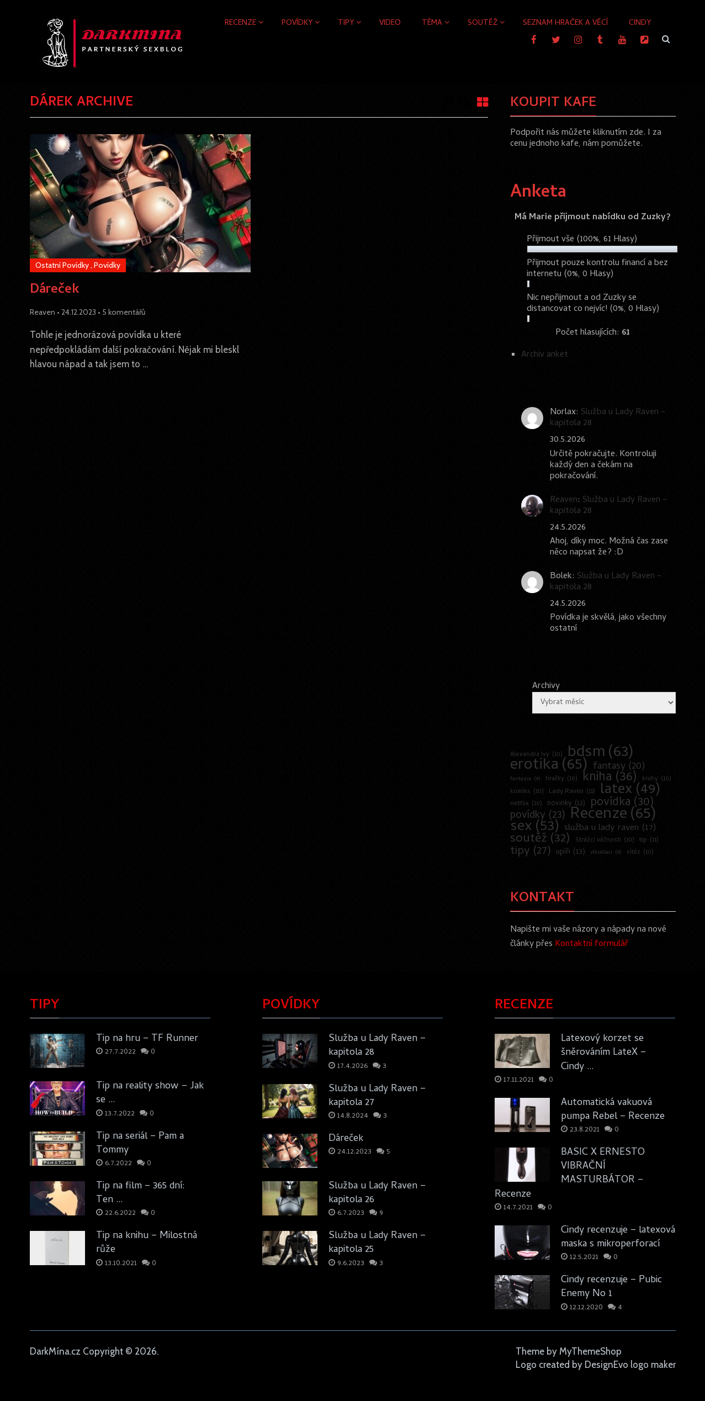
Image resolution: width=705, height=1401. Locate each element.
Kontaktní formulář (591, 944)
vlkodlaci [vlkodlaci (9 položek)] (606, 852)
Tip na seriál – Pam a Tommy (140, 1143)
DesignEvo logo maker (630, 1364)
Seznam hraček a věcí (565, 23)
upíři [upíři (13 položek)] (570, 852)
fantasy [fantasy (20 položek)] (619, 767)
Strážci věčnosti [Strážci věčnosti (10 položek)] (604, 840)
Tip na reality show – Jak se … (150, 1093)
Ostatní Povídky (62, 265)
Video (390, 23)
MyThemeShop (590, 1351)
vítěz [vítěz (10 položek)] (640, 852)
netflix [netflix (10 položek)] (526, 804)
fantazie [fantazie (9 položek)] (525, 779)
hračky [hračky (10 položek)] (561, 779)
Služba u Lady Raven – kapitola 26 (377, 1193)
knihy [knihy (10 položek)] (656, 779)
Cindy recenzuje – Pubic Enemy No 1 (611, 1287)
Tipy (346, 23)
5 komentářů (123, 312)
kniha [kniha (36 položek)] (609, 778)
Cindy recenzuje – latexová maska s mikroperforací (618, 1237)
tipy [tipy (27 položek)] (530, 851)
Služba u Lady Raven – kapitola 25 (377, 1243)
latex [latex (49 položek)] (630, 790)
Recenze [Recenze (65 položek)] (613, 815)
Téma (432, 23)
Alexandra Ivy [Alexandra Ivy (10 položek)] (536, 754)
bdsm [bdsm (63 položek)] (601, 753)
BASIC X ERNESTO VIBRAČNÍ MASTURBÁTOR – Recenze (570, 1174)
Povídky (297, 23)
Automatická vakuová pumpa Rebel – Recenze (613, 1110)
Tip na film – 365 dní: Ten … (140, 1193)
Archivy (546, 686)
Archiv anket (544, 355)
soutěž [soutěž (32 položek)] (540, 839)
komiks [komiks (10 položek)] (527, 791)
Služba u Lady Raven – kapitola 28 (608, 418)
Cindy (640, 23)
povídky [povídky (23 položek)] (537, 816)
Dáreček (54, 290)
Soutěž (482, 23)
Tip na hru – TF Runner (147, 1039)
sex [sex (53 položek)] (534, 827)
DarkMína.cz (55, 1351)
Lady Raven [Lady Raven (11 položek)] (572, 791)
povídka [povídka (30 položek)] (622, 802)
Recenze (240, 23)
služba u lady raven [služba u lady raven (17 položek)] (610, 828)
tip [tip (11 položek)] (649, 840)
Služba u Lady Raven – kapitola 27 (377, 1096)
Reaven (42, 312)
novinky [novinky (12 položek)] (566, 804)
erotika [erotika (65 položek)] (549, 765)
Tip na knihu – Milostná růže (146, 1243)
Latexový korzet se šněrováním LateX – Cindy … (603, 1053)
